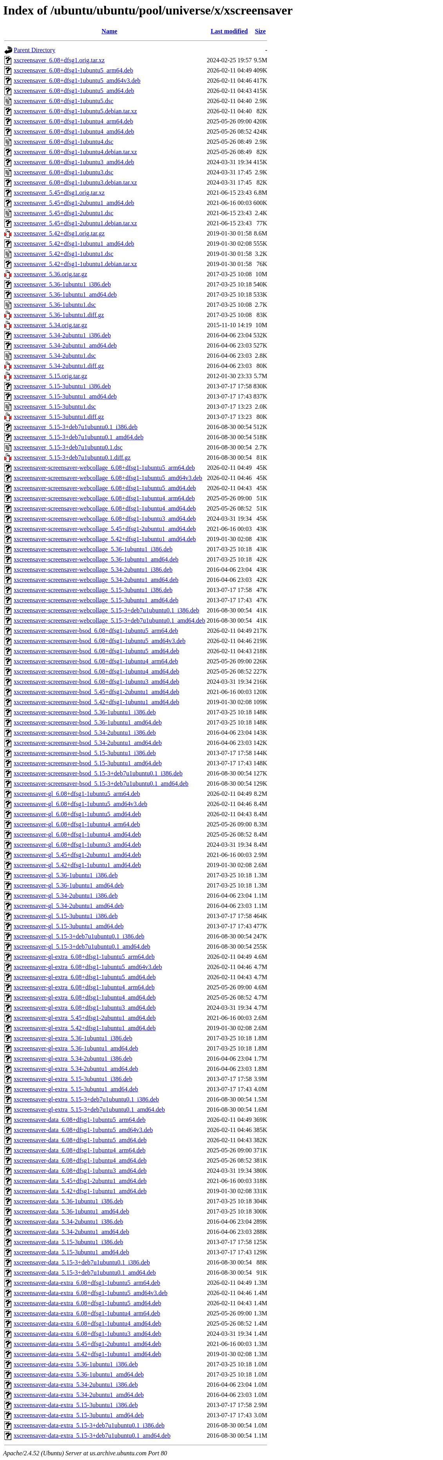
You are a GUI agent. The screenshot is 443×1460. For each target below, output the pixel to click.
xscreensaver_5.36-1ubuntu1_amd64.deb (65, 294)
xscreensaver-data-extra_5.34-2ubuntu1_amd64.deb (79, 1394)
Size (260, 31)
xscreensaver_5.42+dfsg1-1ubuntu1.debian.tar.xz (75, 264)
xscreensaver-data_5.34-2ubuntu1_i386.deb (68, 1221)
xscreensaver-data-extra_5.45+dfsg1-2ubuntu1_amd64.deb (87, 1343)
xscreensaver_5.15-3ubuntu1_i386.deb (62, 386)
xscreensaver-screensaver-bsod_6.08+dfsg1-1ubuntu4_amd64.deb (96, 671)
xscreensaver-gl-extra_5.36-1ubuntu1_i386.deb (73, 1038)
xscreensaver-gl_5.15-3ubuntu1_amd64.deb (69, 926)
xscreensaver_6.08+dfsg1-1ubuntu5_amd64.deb (74, 90)
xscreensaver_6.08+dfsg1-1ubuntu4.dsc (63, 141)
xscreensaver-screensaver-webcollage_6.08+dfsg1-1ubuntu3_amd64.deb (105, 518)
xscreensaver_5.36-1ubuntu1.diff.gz (59, 315)
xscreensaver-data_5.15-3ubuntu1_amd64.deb (71, 1252)
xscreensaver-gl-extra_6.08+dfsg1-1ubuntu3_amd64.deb (85, 1007)
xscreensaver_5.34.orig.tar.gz (50, 325)
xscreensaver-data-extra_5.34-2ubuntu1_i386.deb (76, 1384)
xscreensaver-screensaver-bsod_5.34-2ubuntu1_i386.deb (85, 732)
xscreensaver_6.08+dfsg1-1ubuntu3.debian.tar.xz (75, 182)
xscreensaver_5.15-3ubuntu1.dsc (55, 406)
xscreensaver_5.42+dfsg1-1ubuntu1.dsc (63, 253)
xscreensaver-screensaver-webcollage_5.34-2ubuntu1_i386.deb (93, 569)
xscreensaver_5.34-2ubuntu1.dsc (55, 355)
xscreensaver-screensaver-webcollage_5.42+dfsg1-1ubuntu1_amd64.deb (105, 539)
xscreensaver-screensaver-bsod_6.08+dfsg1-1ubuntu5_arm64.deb (96, 630)
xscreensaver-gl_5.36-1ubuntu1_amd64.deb (69, 885)
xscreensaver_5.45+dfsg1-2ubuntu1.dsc (63, 213)
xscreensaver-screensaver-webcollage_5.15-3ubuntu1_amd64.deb (96, 600)
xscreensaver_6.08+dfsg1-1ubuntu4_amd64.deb (74, 131)
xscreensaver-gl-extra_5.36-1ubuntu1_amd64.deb (76, 1048)
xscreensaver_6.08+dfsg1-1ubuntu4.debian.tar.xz (75, 152)
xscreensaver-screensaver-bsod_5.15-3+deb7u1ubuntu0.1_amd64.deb (101, 783)
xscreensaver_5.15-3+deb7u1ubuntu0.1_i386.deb (75, 427)
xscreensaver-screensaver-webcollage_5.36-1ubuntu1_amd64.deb (96, 559)
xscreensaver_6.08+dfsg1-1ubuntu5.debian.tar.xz (75, 111)
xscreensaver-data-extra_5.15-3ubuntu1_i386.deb (76, 1405)
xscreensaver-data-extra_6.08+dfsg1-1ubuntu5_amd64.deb (87, 1303)
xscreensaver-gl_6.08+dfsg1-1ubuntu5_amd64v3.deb (80, 804)
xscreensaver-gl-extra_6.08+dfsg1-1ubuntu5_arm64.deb (84, 956)
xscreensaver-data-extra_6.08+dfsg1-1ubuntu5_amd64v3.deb (91, 1293)
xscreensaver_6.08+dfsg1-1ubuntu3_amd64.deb (74, 162)
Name (109, 31)
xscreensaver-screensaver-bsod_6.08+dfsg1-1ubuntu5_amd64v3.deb (99, 641)
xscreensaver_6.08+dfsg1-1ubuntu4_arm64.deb (73, 121)
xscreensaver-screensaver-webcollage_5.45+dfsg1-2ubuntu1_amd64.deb (105, 528)
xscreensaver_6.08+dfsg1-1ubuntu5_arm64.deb (73, 70)
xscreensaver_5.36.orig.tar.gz (50, 274)
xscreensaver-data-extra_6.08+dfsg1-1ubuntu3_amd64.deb (87, 1333)
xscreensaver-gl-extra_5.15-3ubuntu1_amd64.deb (76, 1089)
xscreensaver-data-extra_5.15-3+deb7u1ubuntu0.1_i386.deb (89, 1425)
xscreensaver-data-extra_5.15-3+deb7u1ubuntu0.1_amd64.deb (92, 1435)
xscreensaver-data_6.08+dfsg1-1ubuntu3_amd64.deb (80, 1170)
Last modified (229, 31)
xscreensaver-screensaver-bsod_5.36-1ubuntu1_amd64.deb (88, 722)
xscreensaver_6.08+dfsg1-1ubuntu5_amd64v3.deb (77, 80)
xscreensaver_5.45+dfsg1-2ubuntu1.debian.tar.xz (75, 223)
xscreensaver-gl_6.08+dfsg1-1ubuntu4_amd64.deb (77, 834)
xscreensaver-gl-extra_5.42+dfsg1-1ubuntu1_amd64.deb (85, 1028)
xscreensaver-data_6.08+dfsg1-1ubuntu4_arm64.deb (80, 1150)
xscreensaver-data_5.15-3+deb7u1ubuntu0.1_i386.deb (82, 1262)
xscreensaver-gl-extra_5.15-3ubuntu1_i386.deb (73, 1079)
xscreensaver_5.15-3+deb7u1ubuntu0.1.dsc (68, 447)
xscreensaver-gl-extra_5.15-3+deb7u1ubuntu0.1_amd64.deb (89, 1109)
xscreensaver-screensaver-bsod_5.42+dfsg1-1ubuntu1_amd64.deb (96, 702)
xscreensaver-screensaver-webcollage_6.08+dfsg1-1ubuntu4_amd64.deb (105, 508)
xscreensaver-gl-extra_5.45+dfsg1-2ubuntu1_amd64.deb (85, 1017)
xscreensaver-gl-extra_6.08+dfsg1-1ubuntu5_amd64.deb (85, 977)
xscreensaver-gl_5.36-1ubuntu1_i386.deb (66, 875)
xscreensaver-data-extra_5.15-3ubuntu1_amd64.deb (79, 1415)
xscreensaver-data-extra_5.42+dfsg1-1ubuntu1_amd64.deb (87, 1354)
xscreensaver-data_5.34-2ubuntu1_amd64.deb (71, 1231)
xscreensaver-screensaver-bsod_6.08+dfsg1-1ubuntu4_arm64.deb (96, 661)
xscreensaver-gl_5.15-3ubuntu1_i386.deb (66, 916)
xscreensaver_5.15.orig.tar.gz (50, 376)
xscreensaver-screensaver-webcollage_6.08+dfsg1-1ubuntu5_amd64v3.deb (108, 478)
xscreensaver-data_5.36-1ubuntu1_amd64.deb (71, 1211)
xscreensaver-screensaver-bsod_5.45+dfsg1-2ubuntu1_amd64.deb (96, 691)
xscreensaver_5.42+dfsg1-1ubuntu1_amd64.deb (74, 243)
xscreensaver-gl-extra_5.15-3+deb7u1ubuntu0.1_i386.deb (86, 1099)
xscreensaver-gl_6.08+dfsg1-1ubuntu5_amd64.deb (77, 814)
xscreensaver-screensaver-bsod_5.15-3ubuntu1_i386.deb (85, 753)
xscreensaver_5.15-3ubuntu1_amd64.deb (65, 396)
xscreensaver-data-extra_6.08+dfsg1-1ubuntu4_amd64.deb (87, 1323)
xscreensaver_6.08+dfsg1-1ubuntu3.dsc (63, 172)
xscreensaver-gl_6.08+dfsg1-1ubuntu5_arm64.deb (77, 793)
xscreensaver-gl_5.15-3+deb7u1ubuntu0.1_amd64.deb (82, 946)
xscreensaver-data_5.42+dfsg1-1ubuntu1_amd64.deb (80, 1191)
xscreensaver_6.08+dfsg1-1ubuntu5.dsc (63, 101)
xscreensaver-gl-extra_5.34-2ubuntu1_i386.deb (73, 1058)
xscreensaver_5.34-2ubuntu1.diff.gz (59, 365)
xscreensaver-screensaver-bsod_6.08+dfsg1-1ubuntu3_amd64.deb (96, 681)
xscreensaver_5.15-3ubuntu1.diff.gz (59, 416)
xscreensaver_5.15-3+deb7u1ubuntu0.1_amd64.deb (78, 437)
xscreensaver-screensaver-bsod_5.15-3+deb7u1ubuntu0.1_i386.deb (98, 773)
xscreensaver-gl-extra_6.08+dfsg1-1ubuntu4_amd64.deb (85, 997)
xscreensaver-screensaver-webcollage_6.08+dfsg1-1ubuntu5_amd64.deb (105, 488)
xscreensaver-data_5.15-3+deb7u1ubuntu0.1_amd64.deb (85, 1272)
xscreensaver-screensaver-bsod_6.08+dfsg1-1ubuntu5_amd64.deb (96, 651)
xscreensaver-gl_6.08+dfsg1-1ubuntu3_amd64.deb (77, 844)
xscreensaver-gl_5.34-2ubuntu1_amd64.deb (69, 905)
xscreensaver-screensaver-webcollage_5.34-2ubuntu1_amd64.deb (96, 579)
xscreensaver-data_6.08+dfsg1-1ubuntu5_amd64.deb (80, 1140)
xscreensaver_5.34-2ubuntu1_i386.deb (62, 335)
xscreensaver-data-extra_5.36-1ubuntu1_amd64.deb (79, 1374)
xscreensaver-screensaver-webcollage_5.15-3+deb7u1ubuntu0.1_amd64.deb (109, 620)
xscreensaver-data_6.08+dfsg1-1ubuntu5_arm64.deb (80, 1119)
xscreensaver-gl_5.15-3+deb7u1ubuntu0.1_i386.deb (79, 936)
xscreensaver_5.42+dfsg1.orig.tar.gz (59, 233)
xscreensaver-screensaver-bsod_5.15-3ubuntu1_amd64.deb (88, 763)
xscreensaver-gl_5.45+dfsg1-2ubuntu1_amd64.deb (77, 854)
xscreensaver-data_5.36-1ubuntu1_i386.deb (68, 1201)
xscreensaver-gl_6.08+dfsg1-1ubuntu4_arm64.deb (77, 824)
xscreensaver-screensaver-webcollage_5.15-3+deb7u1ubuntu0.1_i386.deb (106, 610)
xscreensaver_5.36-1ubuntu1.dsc (55, 304)
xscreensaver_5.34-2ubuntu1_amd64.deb (65, 345)
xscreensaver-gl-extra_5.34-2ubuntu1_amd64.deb (76, 1068)
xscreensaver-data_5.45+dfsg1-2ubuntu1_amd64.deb (80, 1180)
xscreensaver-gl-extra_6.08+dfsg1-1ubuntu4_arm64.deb (84, 987)
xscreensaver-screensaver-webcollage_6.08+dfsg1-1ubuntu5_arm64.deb (104, 467)
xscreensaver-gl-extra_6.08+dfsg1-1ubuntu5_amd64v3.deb (88, 967)
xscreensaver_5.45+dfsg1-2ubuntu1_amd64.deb (74, 202)
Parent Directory (34, 50)
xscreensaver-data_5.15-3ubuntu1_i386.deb (68, 1242)
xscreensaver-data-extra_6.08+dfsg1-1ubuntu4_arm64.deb (87, 1313)
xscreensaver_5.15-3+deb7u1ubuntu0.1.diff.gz (72, 457)
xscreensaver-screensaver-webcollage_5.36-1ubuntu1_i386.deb (93, 549)
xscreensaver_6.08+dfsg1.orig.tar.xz (59, 60)
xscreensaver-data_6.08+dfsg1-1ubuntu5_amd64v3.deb (83, 1130)
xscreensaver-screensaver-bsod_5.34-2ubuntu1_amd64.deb (88, 742)
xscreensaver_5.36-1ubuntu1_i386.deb (62, 284)
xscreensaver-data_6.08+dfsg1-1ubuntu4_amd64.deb (80, 1160)
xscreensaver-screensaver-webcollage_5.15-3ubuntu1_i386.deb (93, 590)
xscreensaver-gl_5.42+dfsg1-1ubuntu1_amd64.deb (77, 865)
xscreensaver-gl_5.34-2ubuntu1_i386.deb (66, 895)
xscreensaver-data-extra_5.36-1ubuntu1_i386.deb (76, 1364)
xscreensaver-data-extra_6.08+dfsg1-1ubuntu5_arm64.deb (87, 1282)
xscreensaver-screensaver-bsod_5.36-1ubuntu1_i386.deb (85, 712)
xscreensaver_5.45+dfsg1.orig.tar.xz (59, 192)
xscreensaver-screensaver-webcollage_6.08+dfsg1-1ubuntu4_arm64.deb (104, 498)
